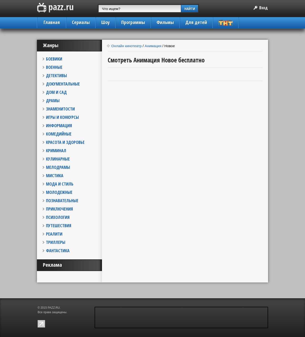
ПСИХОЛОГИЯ (58, 217)
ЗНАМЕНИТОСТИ (60, 109)
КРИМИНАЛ (56, 150)
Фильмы (165, 22)
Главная (52, 22)
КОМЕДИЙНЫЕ (58, 134)
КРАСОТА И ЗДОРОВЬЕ (65, 142)
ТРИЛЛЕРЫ (55, 242)
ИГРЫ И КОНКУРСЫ (62, 117)
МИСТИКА (54, 175)
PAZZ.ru (55, 8)
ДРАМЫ (53, 100)
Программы (133, 22)
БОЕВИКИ (54, 59)
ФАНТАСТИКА (58, 250)
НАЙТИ (189, 8)
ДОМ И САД (56, 92)
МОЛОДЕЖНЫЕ (59, 192)
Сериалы (81, 22)
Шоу (105, 22)
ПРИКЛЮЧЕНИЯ (59, 209)
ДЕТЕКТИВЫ (56, 75)
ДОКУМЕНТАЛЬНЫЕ (63, 84)
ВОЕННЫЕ (54, 67)
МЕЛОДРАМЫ (58, 167)
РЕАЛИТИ (54, 234)
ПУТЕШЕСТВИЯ (58, 225)
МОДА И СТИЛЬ (59, 184)
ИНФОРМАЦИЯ (59, 125)
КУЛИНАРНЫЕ (58, 159)
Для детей (196, 22)
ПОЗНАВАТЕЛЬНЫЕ (62, 200)
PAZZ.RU (54, 307)
